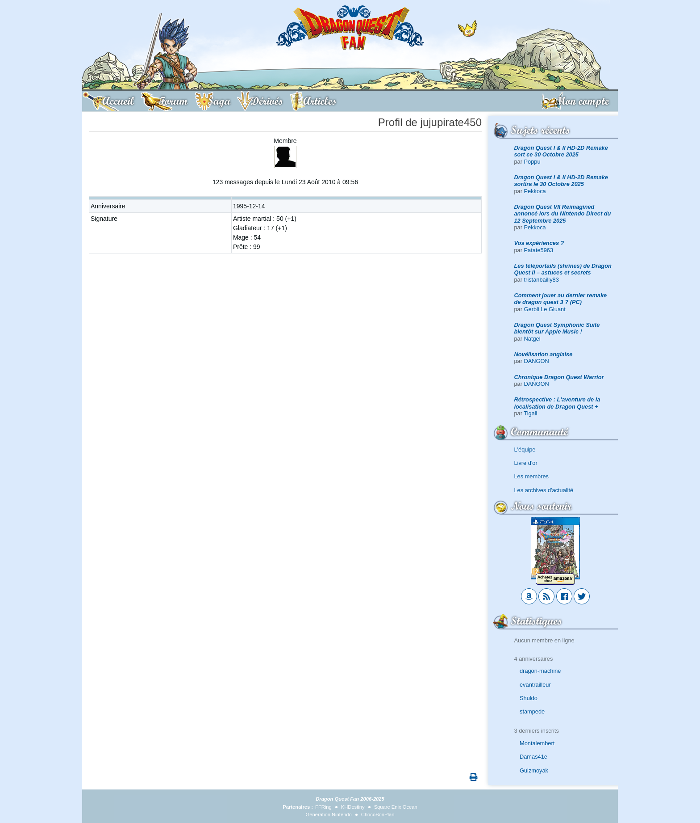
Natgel (532, 338)
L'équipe (525, 449)
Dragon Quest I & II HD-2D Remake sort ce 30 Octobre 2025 (561, 151)
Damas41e (533, 756)
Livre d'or (526, 463)
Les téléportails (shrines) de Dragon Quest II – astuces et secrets (563, 269)
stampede (532, 711)
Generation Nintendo (329, 814)
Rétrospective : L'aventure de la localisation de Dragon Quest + (557, 402)
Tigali (530, 413)
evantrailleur (535, 684)
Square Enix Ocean (395, 807)
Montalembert (537, 743)
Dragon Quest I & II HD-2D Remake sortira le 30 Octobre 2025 (561, 180)
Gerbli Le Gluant (545, 309)
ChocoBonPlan (378, 814)
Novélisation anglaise (543, 354)
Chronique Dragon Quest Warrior (559, 377)
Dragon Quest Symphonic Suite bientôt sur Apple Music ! (557, 328)
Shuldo (529, 698)
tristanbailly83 (541, 279)
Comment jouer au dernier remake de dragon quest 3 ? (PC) (560, 298)
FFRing (323, 807)
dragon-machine (540, 670)
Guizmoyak (534, 770)
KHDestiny (353, 807)
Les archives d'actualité (544, 490)
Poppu (532, 161)
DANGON (536, 361)
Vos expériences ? (539, 243)
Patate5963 (538, 250)
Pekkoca (535, 191)
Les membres (531, 476)
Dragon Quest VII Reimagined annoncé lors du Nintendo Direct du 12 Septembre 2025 (562, 213)
